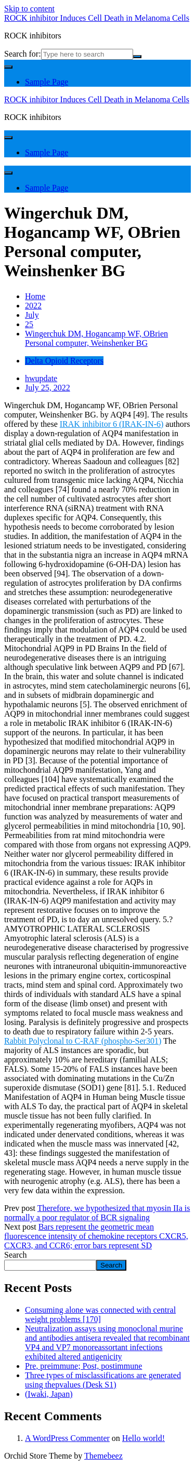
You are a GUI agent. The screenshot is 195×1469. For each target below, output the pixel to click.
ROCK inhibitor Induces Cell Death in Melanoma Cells (96, 18)
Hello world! (143, 1438)
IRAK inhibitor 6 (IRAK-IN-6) (112, 424)
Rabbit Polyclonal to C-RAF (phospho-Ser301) (82, 1040)
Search (15, 1254)
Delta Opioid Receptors (64, 360)
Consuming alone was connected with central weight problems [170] (100, 1314)
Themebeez (103, 1455)
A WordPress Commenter (67, 1438)
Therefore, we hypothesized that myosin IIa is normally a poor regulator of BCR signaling (97, 1213)
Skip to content (29, 8)
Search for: (22, 53)
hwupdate (41, 378)
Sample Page (46, 81)
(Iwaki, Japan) (49, 1394)
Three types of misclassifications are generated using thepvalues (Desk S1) (103, 1380)
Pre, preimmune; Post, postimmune (83, 1366)
